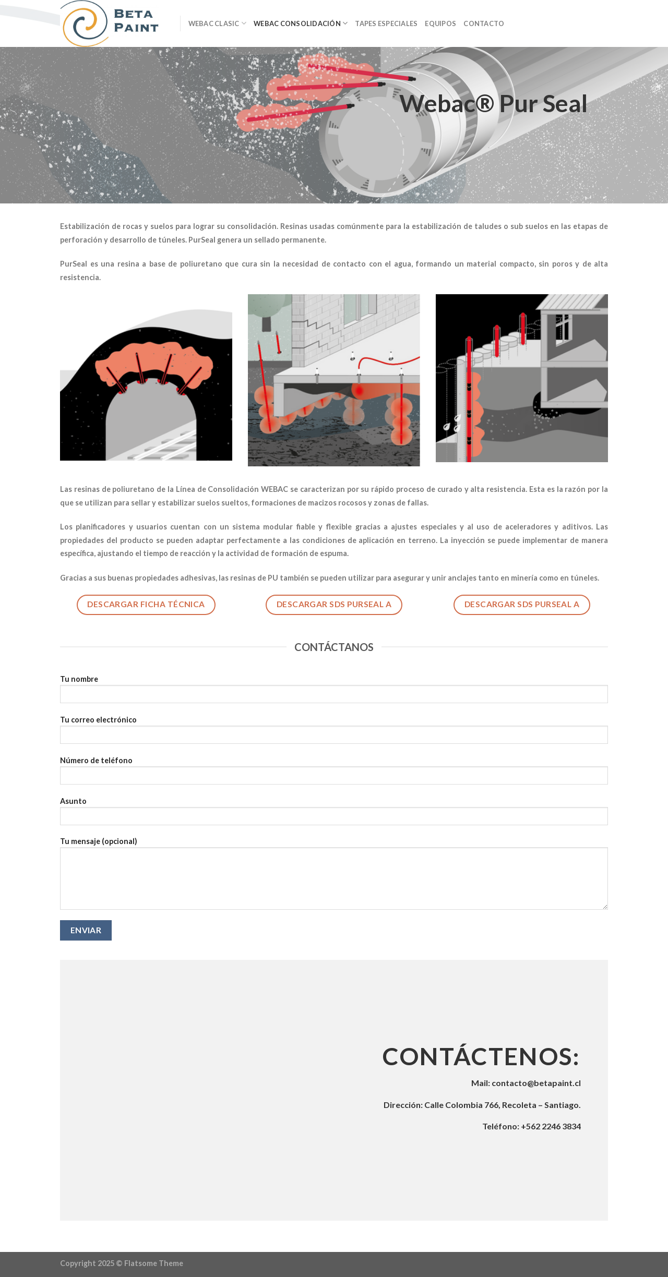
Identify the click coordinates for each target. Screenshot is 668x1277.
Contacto (483, 23)
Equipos (440, 23)
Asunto (334, 815)
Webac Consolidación (301, 23)
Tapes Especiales (386, 23)
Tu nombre (334, 692)
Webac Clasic (217, 23)
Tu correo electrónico (334, 733)
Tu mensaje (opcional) (334, 877)
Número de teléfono (334, 774)
